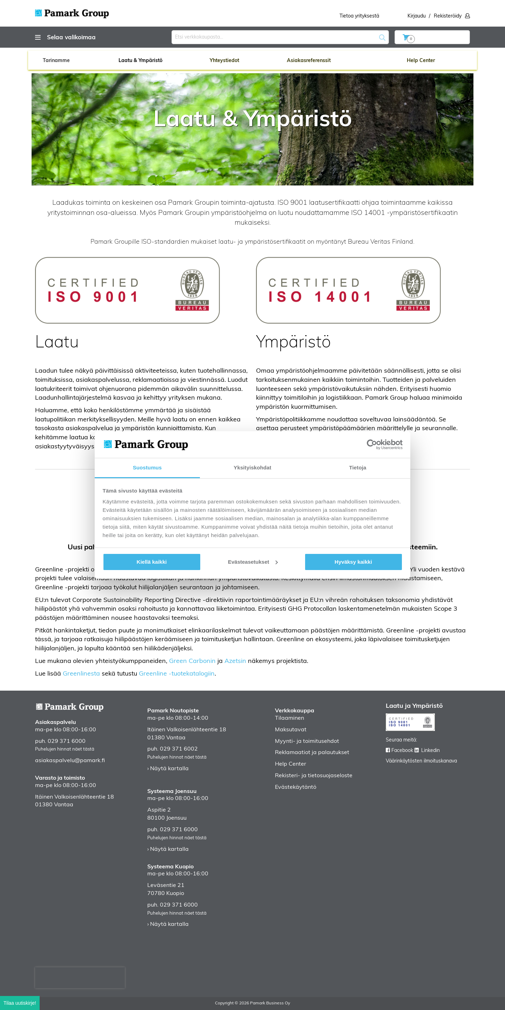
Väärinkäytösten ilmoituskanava (421, 761)
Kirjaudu (417, 16)
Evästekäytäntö (295, 787)
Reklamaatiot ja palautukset (312, 752)
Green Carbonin (192, 661)
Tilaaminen (289, 718)
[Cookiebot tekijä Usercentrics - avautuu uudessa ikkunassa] (372, 444)
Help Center (290, 764)
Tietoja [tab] (357, 467)
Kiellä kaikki (152, 562)
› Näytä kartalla (168, 769)
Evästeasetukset (253, 562)
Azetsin (235, 661)
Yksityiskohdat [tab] (252, 467)
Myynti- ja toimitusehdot (307, 741)
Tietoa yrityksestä (359, 16)
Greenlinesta (81, 674)
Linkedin (430, 750)
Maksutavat (291, 730)
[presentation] (80, 977)
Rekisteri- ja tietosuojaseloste (313, 776)
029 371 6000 (67, 741)
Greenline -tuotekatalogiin (177, 674)
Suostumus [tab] (147, 467)
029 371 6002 (179, 749)
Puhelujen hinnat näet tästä (64, 749)
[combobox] (280, 37)
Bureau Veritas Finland (380, 242)
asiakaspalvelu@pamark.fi (70, 761)
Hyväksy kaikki (353, 562)
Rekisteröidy (448, 16)
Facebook (402, 750)
